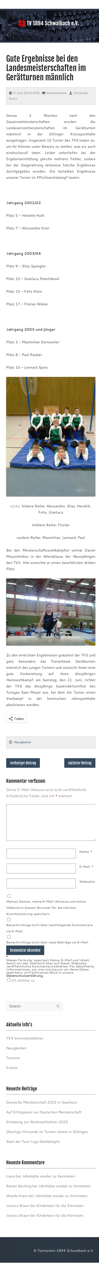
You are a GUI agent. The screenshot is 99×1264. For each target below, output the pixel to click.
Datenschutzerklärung (24, 982)
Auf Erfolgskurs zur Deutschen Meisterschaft (44, 1118)
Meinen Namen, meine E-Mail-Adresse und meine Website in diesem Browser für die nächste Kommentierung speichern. (46, 913)
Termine (13, 1064)
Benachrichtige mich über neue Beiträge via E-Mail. (47, 948)
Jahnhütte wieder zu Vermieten (48, 1182)
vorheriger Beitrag (23, 763)
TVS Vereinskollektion (24, 1044)
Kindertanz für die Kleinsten (59, 1211)
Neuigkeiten (22, 742)
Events (11, 1073)
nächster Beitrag (80, 763)
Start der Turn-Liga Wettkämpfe (33, 1147)
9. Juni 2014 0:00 (24, 93)
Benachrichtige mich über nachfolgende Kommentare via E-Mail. (49, 934)
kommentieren (54, 93)
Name (84, 858)
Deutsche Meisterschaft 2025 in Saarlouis (41, 1108)
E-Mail (84, 873)
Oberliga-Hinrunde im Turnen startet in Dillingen (47, 1138)
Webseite (87, 888)
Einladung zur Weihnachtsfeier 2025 (37, 1128)
